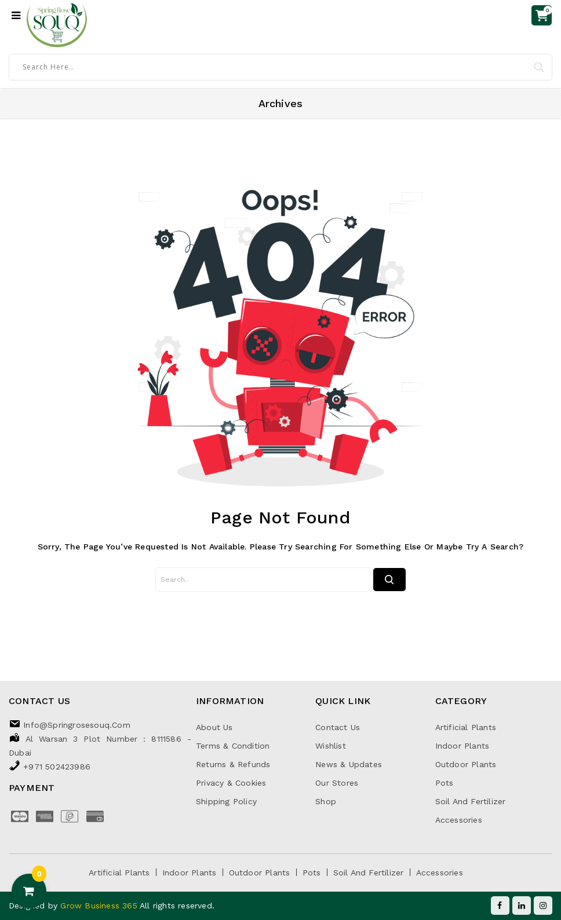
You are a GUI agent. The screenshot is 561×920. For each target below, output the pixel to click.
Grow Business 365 (100, 905)
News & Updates (348, 764)
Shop (325, 801)
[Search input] (275, 66)
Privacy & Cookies (231, 782)
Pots (444, 782)
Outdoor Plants (466, 764)
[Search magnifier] (539, 67)
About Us (214, 727)
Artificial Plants (465, 727)
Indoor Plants (462, 745)
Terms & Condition (232, 745)
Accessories (458, 819)
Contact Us (337, 727)
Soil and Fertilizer (470, 801)
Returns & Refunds (233, 764)
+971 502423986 (56, 766)
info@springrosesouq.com (76, 725)
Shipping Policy (226, 801)
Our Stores (336, 782)
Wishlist (330, 745)
